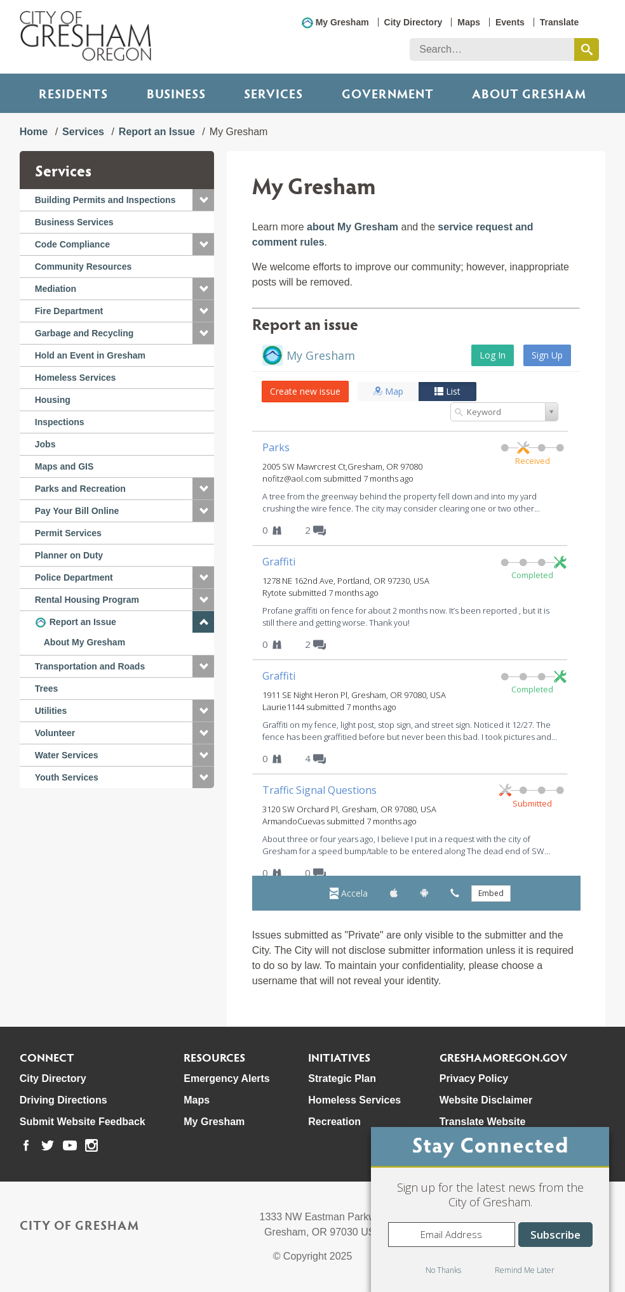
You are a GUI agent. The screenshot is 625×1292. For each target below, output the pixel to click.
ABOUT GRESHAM (529, 93)
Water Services (66, 755)
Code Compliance (72, 244)
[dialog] (490, 1209)
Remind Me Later (524, 1270)
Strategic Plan (342, 1078)
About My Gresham (84, 642)
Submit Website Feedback (82, 1121)
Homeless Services (75, 377)
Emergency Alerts (226, 1078)
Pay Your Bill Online (77, 511)
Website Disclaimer (486, 1100)
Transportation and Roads (90, 666)
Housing (53, 400)
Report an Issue (157, 131)
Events (510, 22)
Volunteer (55, 733)
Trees (46, 688)
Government (388, 93)
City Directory (413, 22)
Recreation (334, 1121)
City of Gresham (79, 1225)
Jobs (45, 444)
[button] (203, 200)
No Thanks (443, 1270)
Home (34, 131)
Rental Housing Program (87, 600)
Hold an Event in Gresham (90, 355)
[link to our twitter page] (47, 1145)
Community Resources (83, 266)
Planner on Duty (69, 555)
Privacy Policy (474, 1078)
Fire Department (69, 311)
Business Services (74, 222)
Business (176, 93)
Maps (468, 22)
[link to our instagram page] (91, 1145)
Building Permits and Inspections (105, 200)
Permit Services (68, 533)
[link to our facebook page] (26, 1145)
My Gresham (342, 22)
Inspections (59, 422)
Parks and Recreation (80, 489)
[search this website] (586, 49)
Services (273, 93)
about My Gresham (352, 226)
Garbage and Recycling (84, 333)
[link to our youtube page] (70, 1145)
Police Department (74, 577)
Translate (559, 22)
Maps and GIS (64, 466)
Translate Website (483, 1121)
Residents (73, 93)
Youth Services (66, 777)
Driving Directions (63, 1100)
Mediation (55, 289)
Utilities (51, 711)
